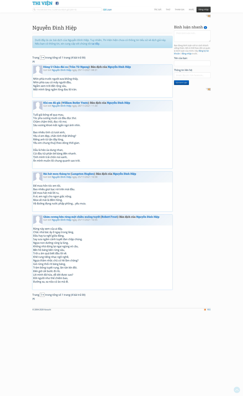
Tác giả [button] (157, 9)
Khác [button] (191, 9)
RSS (207, 393)
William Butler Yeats (75, 143)
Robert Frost (109, 257)
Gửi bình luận (181, 123)
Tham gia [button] (179, 9)
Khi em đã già (51, 143)
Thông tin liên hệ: (183, 110)
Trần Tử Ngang (79, 107)
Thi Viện (42, 3)
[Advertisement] (121, 36)
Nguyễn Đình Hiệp (119, 107)
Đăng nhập (204, 9)
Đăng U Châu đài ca (55, 107)
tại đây (95, 84)
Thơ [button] (168, 9)
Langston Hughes (83, 214)
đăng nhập (187, 94)
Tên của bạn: (181, 98)
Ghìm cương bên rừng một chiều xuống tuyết (71, 257)
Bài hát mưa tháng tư (56, 214)
